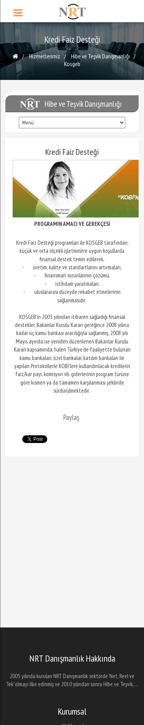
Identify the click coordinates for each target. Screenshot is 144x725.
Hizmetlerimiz (44, 56)
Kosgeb (72, 64)
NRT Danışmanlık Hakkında (72, 659)
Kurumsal (72, 712)
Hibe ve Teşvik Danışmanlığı (100, 56)
